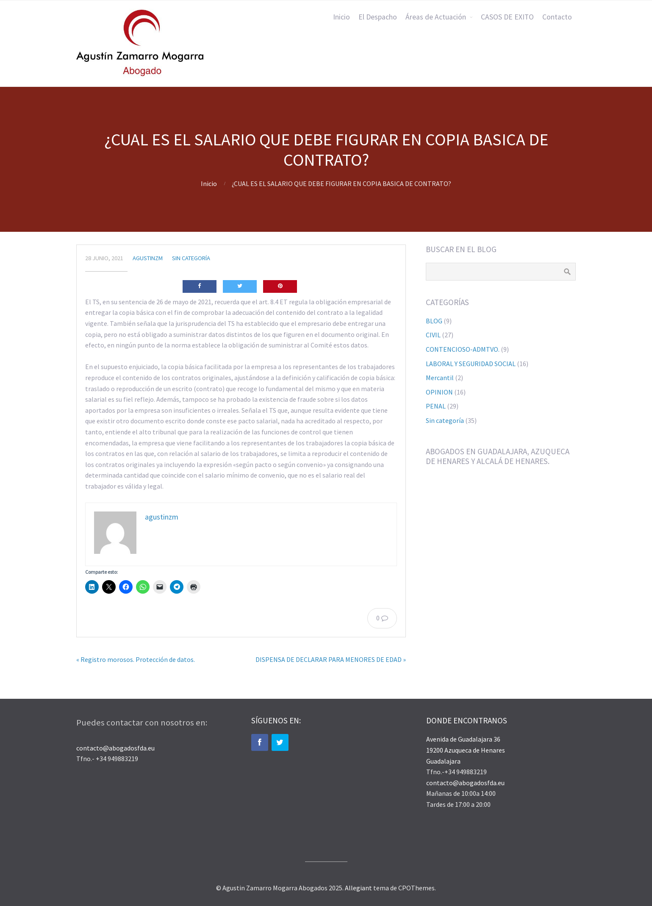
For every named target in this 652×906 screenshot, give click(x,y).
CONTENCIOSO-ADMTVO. (462, 349)
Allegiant (358, 888)
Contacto (557, 17)
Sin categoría (191, 258)
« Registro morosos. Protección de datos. (135, 659)
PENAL (436, 406)
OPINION (439, 392)
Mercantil (440, 377)
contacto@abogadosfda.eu (115, 748)
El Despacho (377, 17)
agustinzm (148, 258)
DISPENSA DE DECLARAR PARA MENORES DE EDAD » (330, 659)
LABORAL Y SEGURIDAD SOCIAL (471, 363)
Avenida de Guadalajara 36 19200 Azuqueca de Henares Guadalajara (465, 750)
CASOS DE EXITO (507, 17)
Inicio (341, 17)
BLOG (434, 321)
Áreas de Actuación (435, 17)
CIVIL (433, 335)
